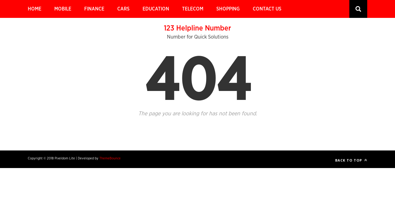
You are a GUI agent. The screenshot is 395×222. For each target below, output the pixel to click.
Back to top (351, 160)
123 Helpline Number (197, 28)
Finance (94, 8)
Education (156, 8)
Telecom (192, 8)
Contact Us (267, 8)
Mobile (62, 8)
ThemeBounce (110, 158)
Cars (123, 8)
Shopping (228, 8)
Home (34, 8)
